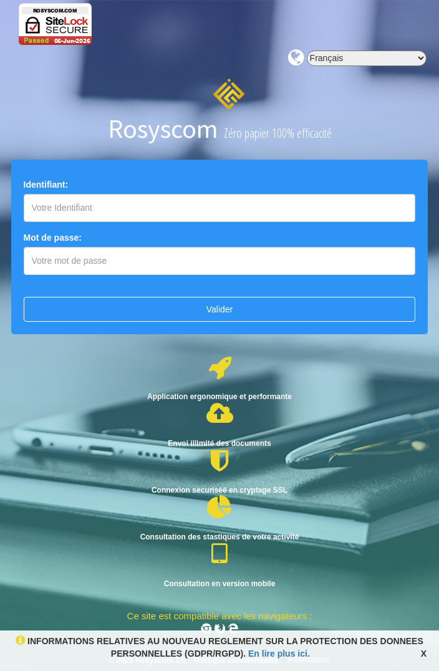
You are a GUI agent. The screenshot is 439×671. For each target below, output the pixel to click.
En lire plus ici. (278, 654)
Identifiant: (46, 185)
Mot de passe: (53, 238)
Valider (219, 309)
